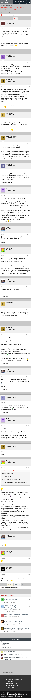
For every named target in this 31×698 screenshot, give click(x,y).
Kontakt (3, 694)
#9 (29, 255)
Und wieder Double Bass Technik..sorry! (16, 628)
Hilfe (26, 694)
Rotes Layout (5, 692)
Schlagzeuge (17, 623)
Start (18, 696)
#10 (29, 286)
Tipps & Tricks (5, 641)
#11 (29, 309)
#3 (29, 86)
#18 (29, 542)
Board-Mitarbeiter (6, 647)
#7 (29, 195)
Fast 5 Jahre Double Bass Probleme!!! (16, 615)
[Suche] (28, 2)
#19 (29, 558)
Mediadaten (10, 696)
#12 (29, 334)
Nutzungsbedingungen (11, 694)
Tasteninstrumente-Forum (13, 685)
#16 (29, 451)
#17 (29, 467)
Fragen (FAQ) (5, 643)
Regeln (3, 644)
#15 (29, 425)
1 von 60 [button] (10, 584)
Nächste (17, 584)
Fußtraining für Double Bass (13, 621)
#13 (29, 376)
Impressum (3, 696)
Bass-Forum (9, 681)
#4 (29, 120)
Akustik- (8, 679)
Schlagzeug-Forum (11, 683)
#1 (29, 28)
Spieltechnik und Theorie (15, 601)
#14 (29, 402)
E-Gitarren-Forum (17, 679)
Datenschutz (21, 694)
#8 (29, 234)
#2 (29, 62)
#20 (29, 574)
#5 (29, 143)
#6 (29, 171)
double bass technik (10, 599)
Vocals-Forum (10, 687)
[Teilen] (27, 29)
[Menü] (2, 1)
